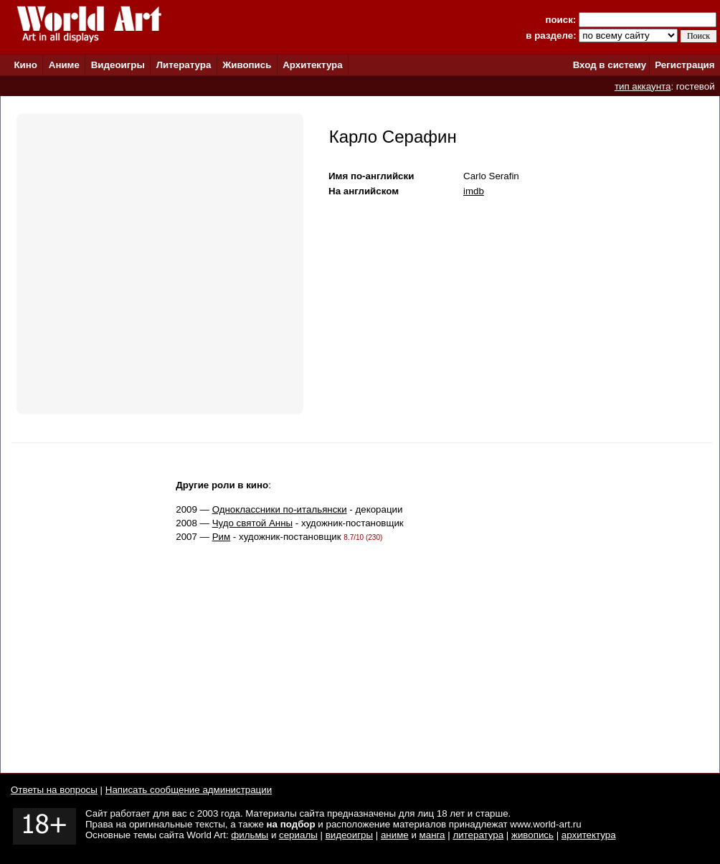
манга (432, 835)
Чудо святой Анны (252, 523)
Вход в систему (609, 65)
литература (478, 835)
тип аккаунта (643, 86)
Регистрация (684, 65)
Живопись (246, 65)
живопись (532, 835)
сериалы (298, 835)
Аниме (64, 65)
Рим (221, 536)
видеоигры (349, 835)
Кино (25, 65)
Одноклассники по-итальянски (279, 509)
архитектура (589, 835)
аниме (395, 835)
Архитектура (312, 65)
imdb (473, 191)
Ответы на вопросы (54, 789)
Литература (184, 65)
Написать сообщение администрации (188, 789)
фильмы (249, 835)
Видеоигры (118, 65)
